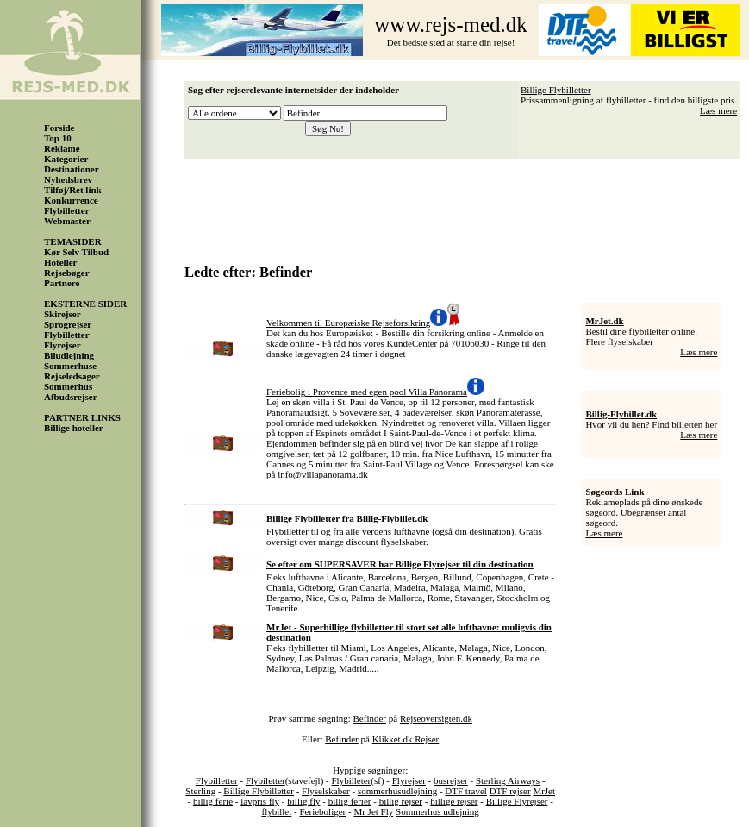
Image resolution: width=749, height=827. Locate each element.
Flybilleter (351, 780)
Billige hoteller (73, 428)
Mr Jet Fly (373, 811)
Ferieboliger (322, 811)
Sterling (200, 791)
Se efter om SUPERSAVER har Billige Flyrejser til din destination (400, 564)
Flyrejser (62, 345)
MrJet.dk (604, 321)
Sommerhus (68, 386)
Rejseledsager (72, 376)
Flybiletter (265, 780)
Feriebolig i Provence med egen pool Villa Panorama (366, 391)
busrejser (451, 780)
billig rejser (400, 801)
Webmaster (67, 221)
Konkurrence (71, 200)
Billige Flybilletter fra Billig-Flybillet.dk (347, 518)
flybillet (276, 811)
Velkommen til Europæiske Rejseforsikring (348, 322)
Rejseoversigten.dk (436, 718)
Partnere (61, 283)
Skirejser (62, 314)
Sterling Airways (508, 780)
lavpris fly (259, 801)
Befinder (369, 718)
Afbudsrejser (70, 397)
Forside (59, 127)
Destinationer (71, 169)
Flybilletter (67, 210)
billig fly (303, 801)
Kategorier (66, 158)
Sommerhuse (70, 365)
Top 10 (58, 138)
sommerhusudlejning (397, 791)
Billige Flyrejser (517, 801)
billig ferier (349, 801)
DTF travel (466, 791)
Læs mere (718, 110)
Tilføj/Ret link (73, 190)
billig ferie (213, 801)
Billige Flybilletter (556, 90)
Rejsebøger (67, 272)
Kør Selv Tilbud (76, 252)
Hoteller (60, 262)
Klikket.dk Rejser (406, 739)
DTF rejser (510, 791)
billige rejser (453, 801)
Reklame (62, 148)
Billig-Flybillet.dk (621, 414)
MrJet (544, 791)
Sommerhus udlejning (437, 811)
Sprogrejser (67, 324)
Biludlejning (69, 355)
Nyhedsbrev (68, 179)
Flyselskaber (326, 791)
